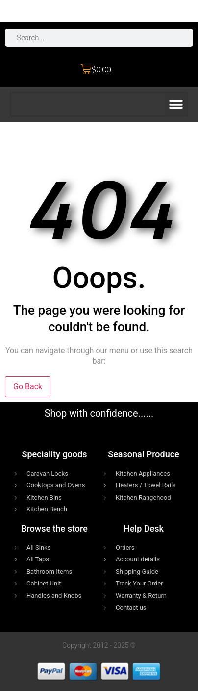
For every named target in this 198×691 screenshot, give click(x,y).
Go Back (27, 386)
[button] (176, 104)
